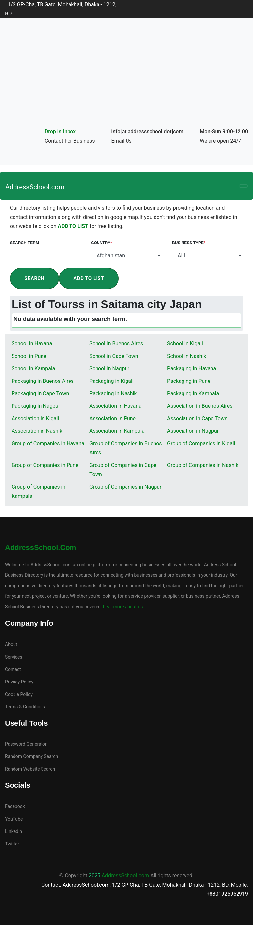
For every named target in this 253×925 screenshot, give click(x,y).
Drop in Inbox (60, 131)
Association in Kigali (35, 418)
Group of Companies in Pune (45, 465)
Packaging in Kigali (111, 381)
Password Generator (26, 744)
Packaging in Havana (191, 368)
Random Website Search (30, 769)
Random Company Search (31, 756)
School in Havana (32, 343)
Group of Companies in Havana (48, 443)
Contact (13, 669)
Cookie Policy (19, 694)
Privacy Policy (19, 681)
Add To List (88, 278)
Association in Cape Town (197, 418)
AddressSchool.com (34, 187)
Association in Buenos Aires (200, 406)
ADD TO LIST (73, 226)
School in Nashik (186, 356)
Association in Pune (112, 418)
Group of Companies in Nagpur (125, 487)
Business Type (188, 243)
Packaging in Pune (189, 381)
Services (13, 656)
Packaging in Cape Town (40, 393)
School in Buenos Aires (116, 343)
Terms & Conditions (25, 706)
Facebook (15, 806)
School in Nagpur (109, 368)
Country (101, 243)
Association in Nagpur (193, 431)
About (11, 644)
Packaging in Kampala (193, 393)
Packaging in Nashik (113, 393)
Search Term (24, 243)
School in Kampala (33, 368)
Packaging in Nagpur (36, 406)
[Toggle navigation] (243, 186)
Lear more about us (122, 606)
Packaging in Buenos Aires (43, 381)
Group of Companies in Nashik (202, 465)
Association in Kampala (117, 431)
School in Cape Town (113, 356)
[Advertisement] (126, 78)
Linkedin (13, 831)
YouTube (14, 818)
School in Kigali (185, 343)
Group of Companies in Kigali (201, 443)
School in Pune (29, 356)
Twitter (12, 843)
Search (34, 278)
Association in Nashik (37, 431)
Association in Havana (115, 406)
